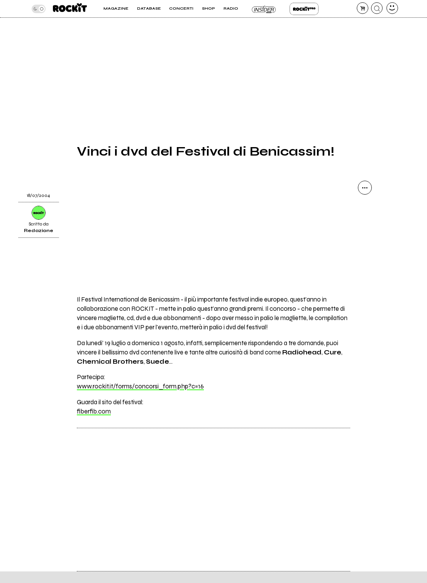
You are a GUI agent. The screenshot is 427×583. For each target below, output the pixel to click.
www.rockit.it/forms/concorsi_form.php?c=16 (140, 386)
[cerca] (377, 8)
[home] (70, 8)
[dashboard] (392, 8)
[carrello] (362, 8)
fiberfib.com (94, 411)
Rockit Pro (304, 9)
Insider (263, 9)
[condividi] (365, 188)
